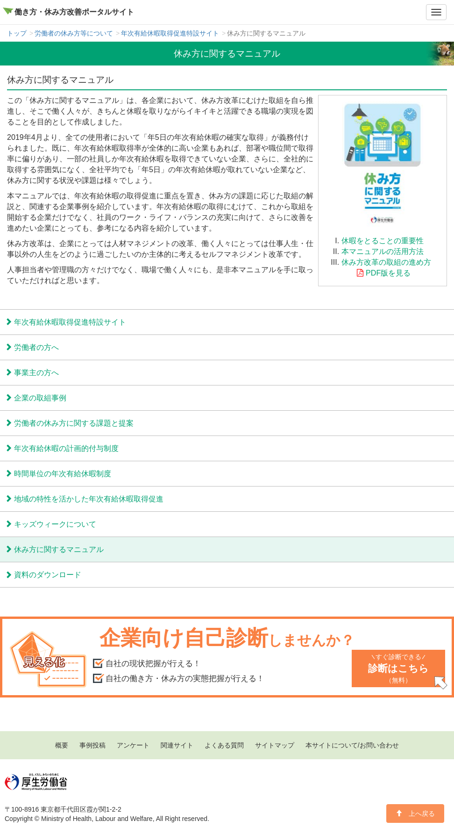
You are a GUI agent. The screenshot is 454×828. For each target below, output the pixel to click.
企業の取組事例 (40, 397)
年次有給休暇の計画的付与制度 (66, 448)
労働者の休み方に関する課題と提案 (74, 423)
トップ (17, 33)
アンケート (133, 745)
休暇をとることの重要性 (382, 240)
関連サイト (177, 745)
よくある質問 (224, 745)
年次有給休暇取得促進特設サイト (170, 33)
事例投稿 (92, 745)
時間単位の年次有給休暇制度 (62, 473)
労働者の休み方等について (74, 33)
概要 (61, 745)
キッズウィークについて (55, 524)
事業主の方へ (36, 372)
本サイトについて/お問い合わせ (352, 745)
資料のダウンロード (47, 574)
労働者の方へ (36, 347)
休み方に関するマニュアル (59, 549)
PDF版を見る (388, 273)
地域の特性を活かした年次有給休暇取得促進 (88, 498)
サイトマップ (274, 745)
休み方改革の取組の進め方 (386, 262)
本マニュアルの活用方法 (382, 251)
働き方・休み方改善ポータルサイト (74, 12)
